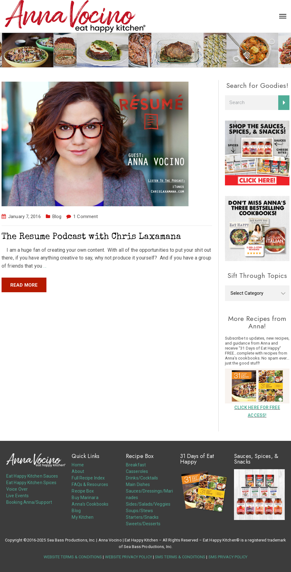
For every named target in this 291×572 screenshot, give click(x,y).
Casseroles (137, 471)
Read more (24, 285)
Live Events (17, 495)
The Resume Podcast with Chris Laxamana (91, 237)
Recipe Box (83, 491)
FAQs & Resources (90, 484)
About (78, 471)
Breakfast (136, 464)
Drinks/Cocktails (142, 477)
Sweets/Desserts (143, 523)
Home (77, 464)
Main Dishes (138, 484)
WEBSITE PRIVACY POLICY (128, 557)
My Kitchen (82, 517)
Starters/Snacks (142, 517)
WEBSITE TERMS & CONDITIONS (73, 557)
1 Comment (85, 216)
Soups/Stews (139, 510)
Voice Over (17, 489)
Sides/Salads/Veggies (148, 504)
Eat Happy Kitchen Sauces (32, 476)
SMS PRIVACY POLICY (228, 557)
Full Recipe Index (88, 477)
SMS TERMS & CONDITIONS (180, 557)
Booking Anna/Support (29, 502)
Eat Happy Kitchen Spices (31, 482)
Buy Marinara (85, 497)
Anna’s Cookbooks (90, 504)
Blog (56, 216)
